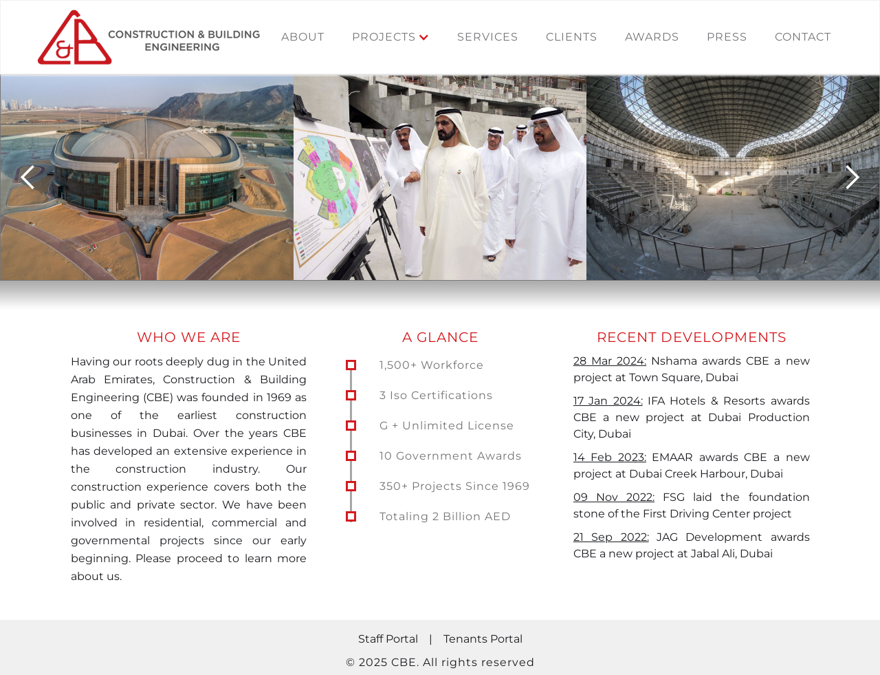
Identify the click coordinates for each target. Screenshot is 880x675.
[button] (390, 37)
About (302, 36)
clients (571, 36)
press (727, 36)
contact (803, 36)
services (487, 36)
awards (652, 36)
